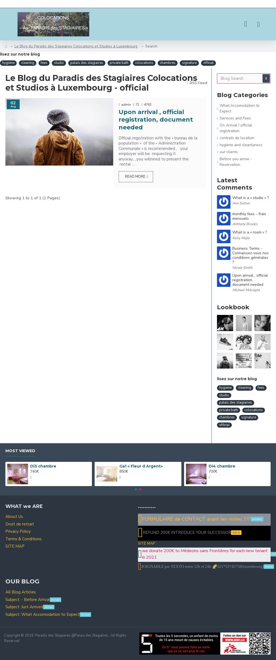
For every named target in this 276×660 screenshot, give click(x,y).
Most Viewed (20, 451)
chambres (167, 62)
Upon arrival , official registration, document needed (156, 119)
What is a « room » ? (249, 232)
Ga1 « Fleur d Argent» (141, 466)
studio (59, 62)
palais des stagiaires (86, 62)
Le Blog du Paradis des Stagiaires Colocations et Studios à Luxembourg (76, 46)
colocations (144, 62)
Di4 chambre (222, 466)
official (208, 62)
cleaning (27, 62)
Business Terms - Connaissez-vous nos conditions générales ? (250, 255)
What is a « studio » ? (250, 198)
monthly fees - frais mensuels (249, 216)
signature (189, 62)
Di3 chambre (43, 466)
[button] (136, 489)
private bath (119, 62)
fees (44, 62)
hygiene (8, 62)
